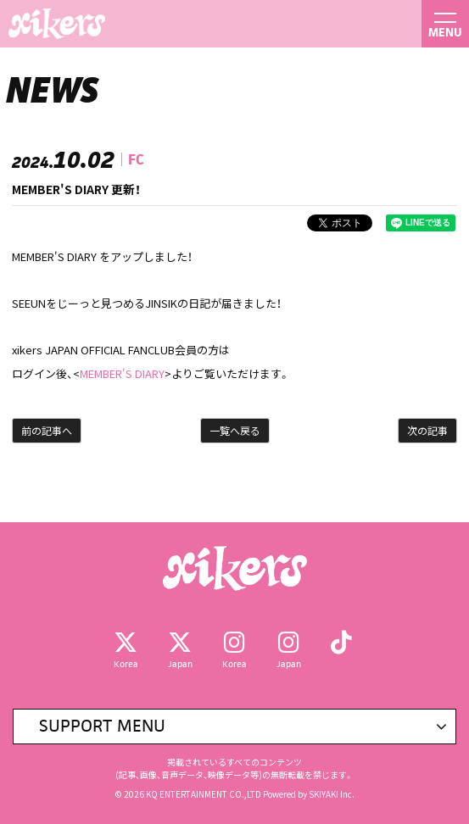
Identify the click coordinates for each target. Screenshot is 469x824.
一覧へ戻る (234, 430)
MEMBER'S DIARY (122, 373)
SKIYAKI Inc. (332, 794)
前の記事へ (46, 430)
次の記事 (427, 430)
